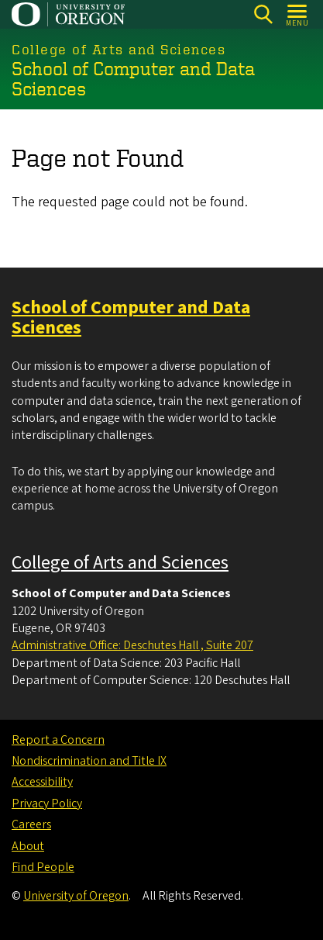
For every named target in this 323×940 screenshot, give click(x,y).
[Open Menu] (297, 14)
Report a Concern (58, 739)
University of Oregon (76, 895)
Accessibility (42, 781)
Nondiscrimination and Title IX (89, 760)
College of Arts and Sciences (120, 562)
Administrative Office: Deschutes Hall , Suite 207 (132, 645)
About (28, 846)
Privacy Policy (47, 803)
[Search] (263, 14)
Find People (43, 867)
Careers (31, 824)
